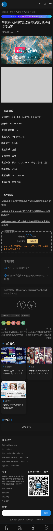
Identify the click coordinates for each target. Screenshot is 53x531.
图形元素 (8, 367)
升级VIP (32, 241)
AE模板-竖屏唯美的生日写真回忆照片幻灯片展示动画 (39, 372)
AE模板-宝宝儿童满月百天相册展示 (13, 406)
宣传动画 (8, 32)
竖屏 (32, 367)
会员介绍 (5, 493)
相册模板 (25, 316)
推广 (17, 32)
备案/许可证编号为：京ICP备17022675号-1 (26, 520)
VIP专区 (8, 401)
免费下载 (16, 182)
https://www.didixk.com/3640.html (31, 290)
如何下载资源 (7, 488)
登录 (29, 427)
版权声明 (5, 497)
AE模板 (5, 316)
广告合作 (5, 501)
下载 (14, 149)
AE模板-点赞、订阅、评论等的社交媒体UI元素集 (13, 372)
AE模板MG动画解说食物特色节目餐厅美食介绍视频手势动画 (40, 335)
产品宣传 (15, 316)
